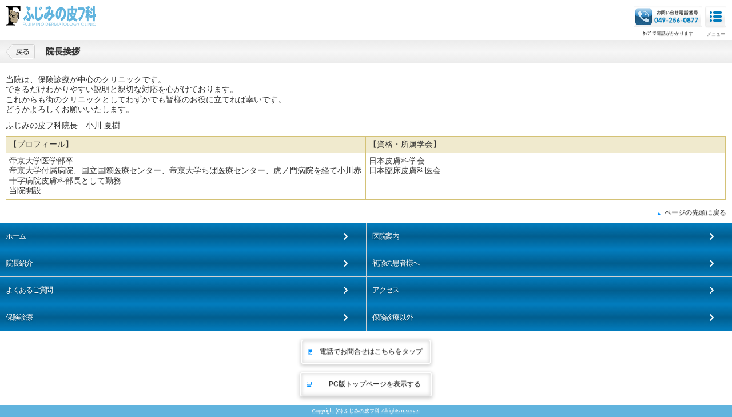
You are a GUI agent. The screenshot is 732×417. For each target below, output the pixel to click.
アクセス (385, 290)
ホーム (16, 236)
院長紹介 (19, 263)
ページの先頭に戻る (695, 212)
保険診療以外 (392, 317)
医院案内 (385, 236)
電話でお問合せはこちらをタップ (371, 351)
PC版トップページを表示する (375, 384)
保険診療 (19, 317)
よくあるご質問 (29, 290)
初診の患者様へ (395, 263)
